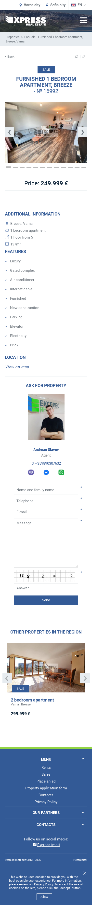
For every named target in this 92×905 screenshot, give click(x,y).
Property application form (46, 788)
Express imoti (46, 845)
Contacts (46, 795)
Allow (44, 897)
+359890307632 (46, 463)
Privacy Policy (46, 802)
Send (46, 600)
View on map (17, 367)
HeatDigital (80, 860)
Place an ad (46, 781)
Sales (46, 774)
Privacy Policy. (44, 884)
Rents (46, 767)
